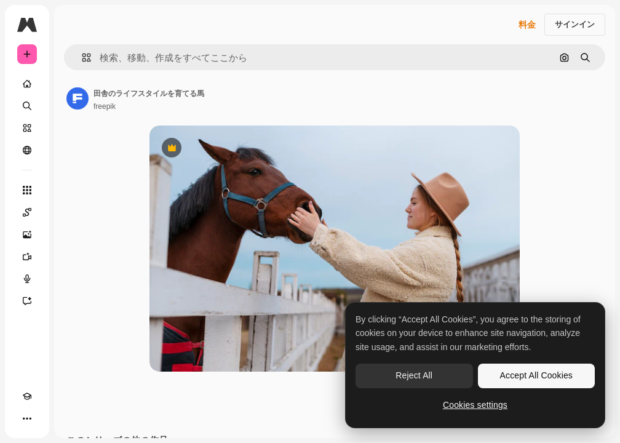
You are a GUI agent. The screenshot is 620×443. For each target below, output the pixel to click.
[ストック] (27, 128)
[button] (81, 57)
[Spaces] (27, 212)
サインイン (575, 24)
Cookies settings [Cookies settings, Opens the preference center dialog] (475, 405)
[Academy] (27, 396)
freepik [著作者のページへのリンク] (104, 106)
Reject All (413, 375)
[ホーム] (27, 84)
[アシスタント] (27, 301)
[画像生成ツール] (27, 234)
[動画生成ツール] (27, 256)
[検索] (27, 106)
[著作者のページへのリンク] (77, 98)
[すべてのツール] (27, 190)
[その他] (27, 418)
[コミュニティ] (27, 150)
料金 (527, 25)
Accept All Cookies (536, 375)
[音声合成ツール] (27, 279)
